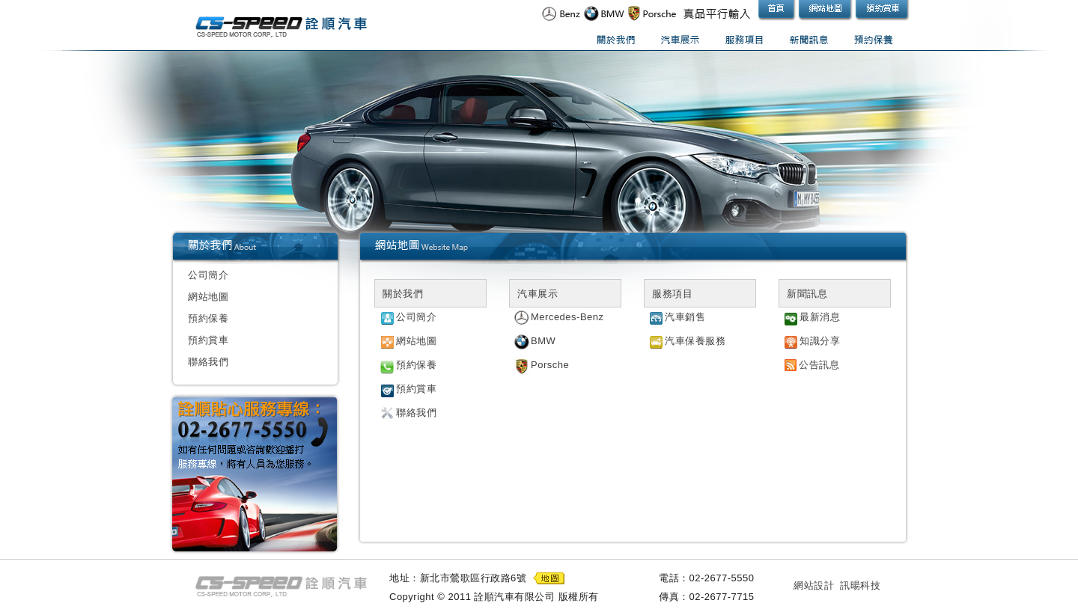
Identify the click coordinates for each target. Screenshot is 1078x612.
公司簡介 (208, 275)
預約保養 (208, 318)
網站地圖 (208, 296)
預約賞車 (208, 340)
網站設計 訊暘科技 (837, 585)
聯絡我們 (208, 361)
